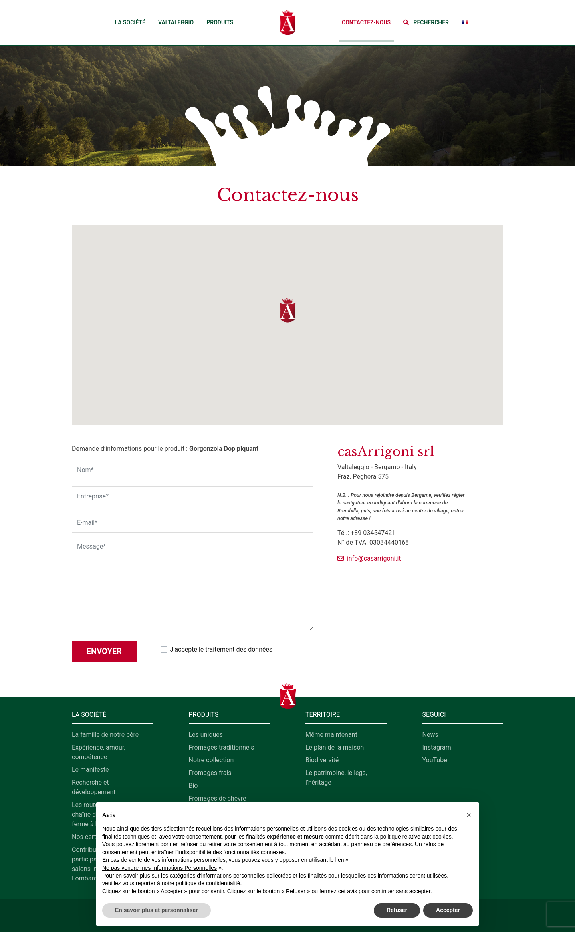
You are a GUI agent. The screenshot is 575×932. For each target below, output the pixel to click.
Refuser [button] (397, 910)
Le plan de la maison (334, 747)
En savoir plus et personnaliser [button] (156, 910)
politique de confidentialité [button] (208, 883)
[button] (426, 23)
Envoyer (104, 651)
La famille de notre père (105, 734)
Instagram (436, 747)
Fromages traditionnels (221, 747)
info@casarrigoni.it (369, 558)
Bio (193, 785)
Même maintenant (331, 734)
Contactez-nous (366, 22)
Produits (219, 22)
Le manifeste (90, 769)
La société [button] (130, 22)
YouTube (434, 760)
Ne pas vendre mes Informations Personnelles (159, 868)
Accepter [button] (448, 910)
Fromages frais (210, 773)
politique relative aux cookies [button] (416, 836)
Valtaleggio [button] (176, 22)
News (430, 734)
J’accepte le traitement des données (221, 649)
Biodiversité (322, 760)
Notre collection (211, 760)
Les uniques (206, 734)
